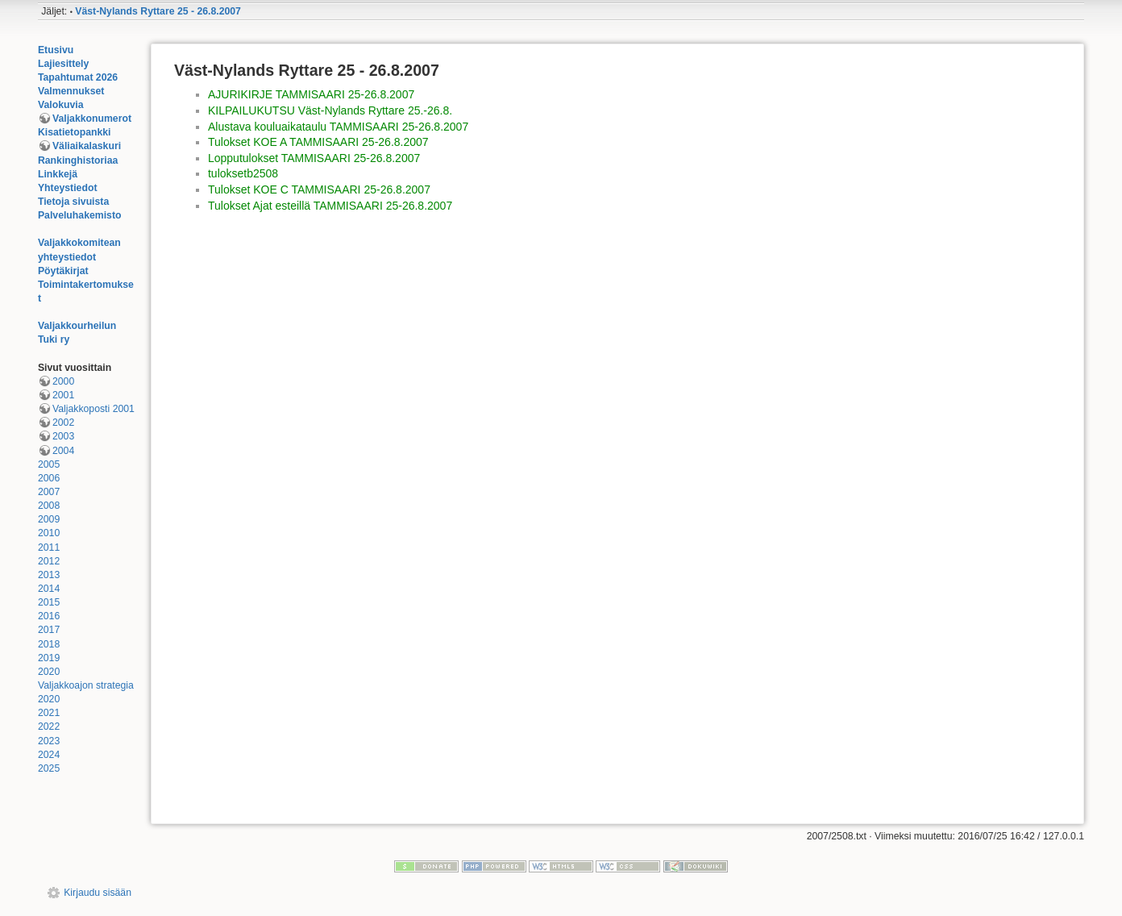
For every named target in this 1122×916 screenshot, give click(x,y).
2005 (49, 464)
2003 (63, 436)
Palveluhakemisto (80, 215)
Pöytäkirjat (63, 271)
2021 (49, 712)
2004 (63, 450)
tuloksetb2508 (243, 173)
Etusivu (55, 50)
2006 (49, 478)
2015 (49, 602)
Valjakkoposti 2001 (93, 408)
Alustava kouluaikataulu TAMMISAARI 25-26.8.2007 (338, 126)
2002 (63, 422)
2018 (49, 644)
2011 (49, 547)
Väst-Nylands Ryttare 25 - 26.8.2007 (158, 11)
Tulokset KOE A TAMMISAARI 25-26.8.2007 (318, 141)
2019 (49, 658)
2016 (49, 616)
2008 (49, 505)
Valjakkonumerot (91, 118)
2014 (49, 588)
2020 (49, 671)
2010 (49, 533)
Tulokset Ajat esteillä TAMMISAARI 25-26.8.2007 (330, 205)
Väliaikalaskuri (86, 146)
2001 (63, 395)
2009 (49, 519)
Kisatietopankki (74, 132)
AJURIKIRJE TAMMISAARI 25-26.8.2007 (311, 94)
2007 (49, 492)
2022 (49, 726)
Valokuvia (61, 104)
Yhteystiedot (68, 188)
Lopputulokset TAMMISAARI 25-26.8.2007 (314, 158)
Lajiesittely (63, 63)
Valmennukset (71, 91)
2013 (49, 575)
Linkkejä (57, 174)
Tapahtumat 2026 (78, 77)
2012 (49, 561)
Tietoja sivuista (73, 201)
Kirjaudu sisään (97, 892)
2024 (49, 754)
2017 (49, 629)
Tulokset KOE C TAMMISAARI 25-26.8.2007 (319, 189)
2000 (63, 381)
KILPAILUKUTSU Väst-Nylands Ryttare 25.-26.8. (330, 110)
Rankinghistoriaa (78, 160)
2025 (49, 768)
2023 (49, 741)
